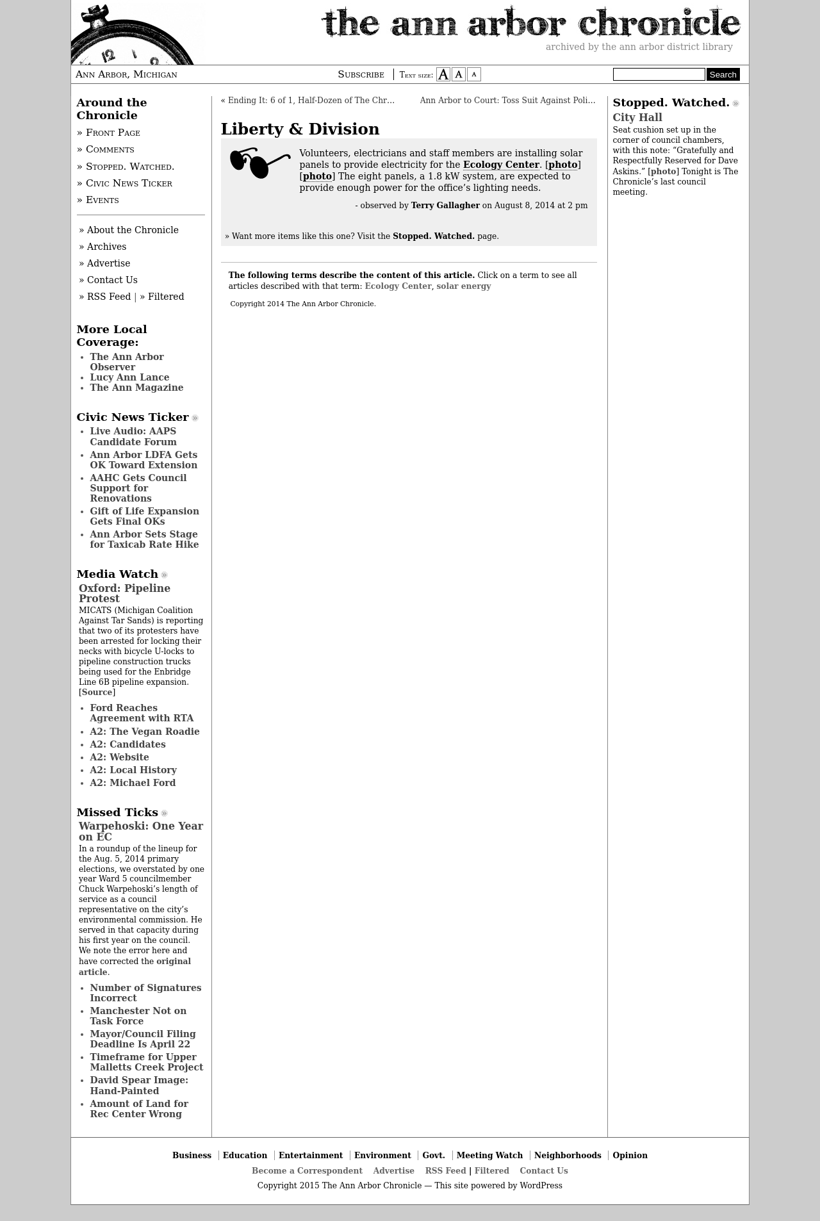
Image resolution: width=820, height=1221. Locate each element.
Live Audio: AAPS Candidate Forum (133, 436)
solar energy (463, 286)
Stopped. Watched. (671, 102)
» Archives (103, 247)
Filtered (492, 1171)
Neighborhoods (568, 1155)
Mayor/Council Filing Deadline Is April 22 (143, 1039)
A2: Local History (133, 770)
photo (562, 165)
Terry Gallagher (445, 205)
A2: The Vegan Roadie (145, 731)
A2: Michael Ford (133, 783)
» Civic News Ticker (124, 183)
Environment (382, 1155)
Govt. (433, 1155)
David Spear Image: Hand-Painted (139, 1085)
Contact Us (544, 1171)
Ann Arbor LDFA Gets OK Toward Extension (144, 460)
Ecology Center (501, 165)
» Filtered (162, 296)
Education (245, 1155)
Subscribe (361, 74)
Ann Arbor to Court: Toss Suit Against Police (508, 100)
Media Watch (118, 574)
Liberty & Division (300, 129)
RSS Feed (445, 1171)
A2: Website (120, 757)
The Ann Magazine (137, 387)
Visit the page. (428, 236)
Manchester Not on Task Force (138, 1016)
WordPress (541, 1185)
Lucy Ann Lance (130, 377)
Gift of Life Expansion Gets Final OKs (145, 516)
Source (97, 692)
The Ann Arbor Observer (127, 362)
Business (191, 1155)
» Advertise (105, 263)
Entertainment (311, 1155)
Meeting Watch (490, 1155)
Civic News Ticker (133, 417)
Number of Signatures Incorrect (146, 993)
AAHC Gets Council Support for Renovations (138, 488)
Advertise (393, 1171)
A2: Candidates (128, 744)
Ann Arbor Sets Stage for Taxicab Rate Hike (144, 539)
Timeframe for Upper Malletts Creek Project (147, 1062)
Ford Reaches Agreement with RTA (142, 713)
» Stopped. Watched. (126, 166)
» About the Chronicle (129, 230)
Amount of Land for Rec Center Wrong (139, 1109)
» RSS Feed (105, 296)
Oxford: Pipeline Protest (124, 593)
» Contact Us (108, 280)
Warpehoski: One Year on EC (141, 831)
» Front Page (109, 132)
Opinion (630, 1155)
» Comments (106, 149)
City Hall (637, 117)
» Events (98, 200)
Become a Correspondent (307, 1171)
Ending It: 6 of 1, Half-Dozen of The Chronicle (319, 100)
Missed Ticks (118, 812)
